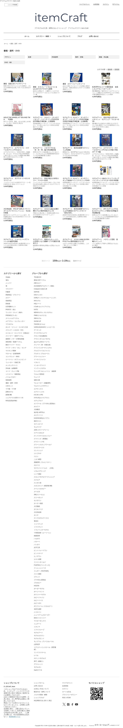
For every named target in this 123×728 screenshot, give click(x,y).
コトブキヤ (37, 453)
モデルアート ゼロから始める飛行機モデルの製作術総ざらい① (46, 210)
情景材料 (9, 380)
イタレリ (37, 362)
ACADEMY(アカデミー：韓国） (44, 286)
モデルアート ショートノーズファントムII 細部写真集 (16, 240)
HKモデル (37, 301)
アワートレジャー (40, 356)
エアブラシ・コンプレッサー (15, 321)
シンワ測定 (37, 474)
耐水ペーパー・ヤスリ (13, 345)
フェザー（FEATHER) (41, 571)
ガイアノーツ (38, 415)
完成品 (8, 277)
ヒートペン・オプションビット (16, 359)
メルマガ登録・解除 (40, 695)
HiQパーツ (37, 303)
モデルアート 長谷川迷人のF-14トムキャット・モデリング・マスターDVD (105, 119)
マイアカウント (84, 4)
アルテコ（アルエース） (42, 353)
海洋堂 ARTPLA (39, 412)
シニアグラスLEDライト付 (14, 398)
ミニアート (37, 624)
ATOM (68, 697)
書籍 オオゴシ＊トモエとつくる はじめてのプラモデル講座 (46, 88)
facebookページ (14, 716)
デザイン (8, 57)
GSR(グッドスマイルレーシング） (45, 298)
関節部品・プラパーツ (13, 295)
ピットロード (38, 553)
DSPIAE (36, 292)
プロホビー (37, 583)
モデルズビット (39, 638)
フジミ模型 (37, 574)
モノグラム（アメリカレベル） (44, 641)
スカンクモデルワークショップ (44, 477)
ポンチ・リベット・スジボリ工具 (17, 327)
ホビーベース (38, 600)
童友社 (36, 521)
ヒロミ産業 (37, 559)
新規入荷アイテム (40, 280)
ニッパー (9, 283)
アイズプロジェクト (40, 333)
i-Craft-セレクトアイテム (42, 306)
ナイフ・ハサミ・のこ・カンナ (16, 348)
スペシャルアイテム (12, 318)
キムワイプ (37, 427)
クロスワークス (39, 447)
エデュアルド (38, 400)
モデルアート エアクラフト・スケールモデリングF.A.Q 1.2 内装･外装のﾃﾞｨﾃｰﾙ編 (105, 150)
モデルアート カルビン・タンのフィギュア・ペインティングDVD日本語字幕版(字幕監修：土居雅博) (46, 119)
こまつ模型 (37, 459)
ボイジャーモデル (40, 594)
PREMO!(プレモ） (12, 315)
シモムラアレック (40, 471)
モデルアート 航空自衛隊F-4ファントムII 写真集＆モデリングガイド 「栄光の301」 (76, 211)
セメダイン (37, 500)
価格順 (110, 69)
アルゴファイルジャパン (42, 351)
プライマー (9, 289)
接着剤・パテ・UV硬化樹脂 (15, 339)
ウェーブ (37, 377)
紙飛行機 (9, 395)
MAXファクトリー (40, 618)
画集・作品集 (103, 57)
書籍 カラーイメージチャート (74, 84)
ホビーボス (37, 603)
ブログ (79, 36)
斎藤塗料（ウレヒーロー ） (43, 462)
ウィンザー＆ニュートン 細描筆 (45, 371)
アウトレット (38, 664)
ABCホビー (37, 283)
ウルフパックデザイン (41, 386)
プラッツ (37, 577)
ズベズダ (37, 491)
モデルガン (37, 667)
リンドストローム (40, 652)
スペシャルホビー (40, 489)
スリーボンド (38, 497)
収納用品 (9, 301)
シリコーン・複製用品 (13, 374)
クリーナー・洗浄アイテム (14, 336)
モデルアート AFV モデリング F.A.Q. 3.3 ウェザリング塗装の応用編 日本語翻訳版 (105, 211)
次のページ (77, 261)
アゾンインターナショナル (43, 348)
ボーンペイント (39, 591)
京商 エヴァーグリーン (41, 430)
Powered (104, 725)
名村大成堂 (37, 609)
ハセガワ (37, 539)
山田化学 (37, 644)
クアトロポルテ (39, 433)
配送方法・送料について (42, 692)
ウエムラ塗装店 (39, 374)
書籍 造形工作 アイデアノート (15, 84)
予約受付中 (37, 277)
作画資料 (55, 57)
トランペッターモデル (41, 530)
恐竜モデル (9, 392)
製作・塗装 (80, 57)
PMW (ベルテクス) (40, 315)
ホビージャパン (39, 597)
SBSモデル (37, 318)
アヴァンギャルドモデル (42, 339)
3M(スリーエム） (39, 494)
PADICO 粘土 (11, 309)
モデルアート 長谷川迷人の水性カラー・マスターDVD (46, 179)
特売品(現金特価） (12, 400)
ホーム (26, 36)
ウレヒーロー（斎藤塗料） (43, 383)
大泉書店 (37, 409)
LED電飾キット (11, 306)
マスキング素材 (11, 351)
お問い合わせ (94, 36)
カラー (8, 298)
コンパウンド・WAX (12, 356)
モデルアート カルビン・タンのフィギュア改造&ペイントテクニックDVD (76, 179)
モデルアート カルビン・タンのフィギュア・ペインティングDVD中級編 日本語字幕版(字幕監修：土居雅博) (76, 119)
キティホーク (38, 424)
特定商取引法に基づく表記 (43, 700)
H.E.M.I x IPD (38, 395)
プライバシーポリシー (69, 695)
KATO (36, 309)
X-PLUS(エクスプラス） (42, 398)
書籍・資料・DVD (15, 43)
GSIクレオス (38, 295)
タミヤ (36, 515)
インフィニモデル (40, 368)
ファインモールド (40, 562)
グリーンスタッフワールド (43, 444)
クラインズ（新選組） (41, 439)
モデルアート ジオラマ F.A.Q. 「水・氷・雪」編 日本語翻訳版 (44, 149)
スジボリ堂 (37, 483)
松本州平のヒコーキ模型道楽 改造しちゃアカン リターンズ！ (105, 88)
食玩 (7, 280)
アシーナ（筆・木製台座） (43, 345)
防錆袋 (8, 303)
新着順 (117, 69)
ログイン (106, 4)
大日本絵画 (37, 512)
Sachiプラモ (38, 670)
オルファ (37, 406)
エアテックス (38, 389)
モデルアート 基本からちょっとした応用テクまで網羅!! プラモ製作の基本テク (46, 241)
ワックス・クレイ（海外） (14, 312)
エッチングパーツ (11, 365)
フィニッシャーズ (40, 568)
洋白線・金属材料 (11, 368)
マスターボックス (40, 621)
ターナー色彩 (38, 503)
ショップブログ (39, 697)
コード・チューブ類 (12, 371)
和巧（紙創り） (39, 661)
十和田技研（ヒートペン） (43, 533)
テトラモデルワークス (41, 518)
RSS (63, 697)
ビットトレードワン (40, 550)
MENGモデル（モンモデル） (43, 312)
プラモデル (9, 324)
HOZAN (36, 586)
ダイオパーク (38, 509)
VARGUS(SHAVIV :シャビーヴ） (44, 327)
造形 (29, 57)
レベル (36, 655)
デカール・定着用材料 (13, 353)
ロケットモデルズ (40, 658)
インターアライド (40, 365)
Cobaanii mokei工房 (40, 289)
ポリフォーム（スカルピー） (43, 606)
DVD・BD (8, 62)
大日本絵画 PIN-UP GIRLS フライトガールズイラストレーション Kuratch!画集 (17, 211)
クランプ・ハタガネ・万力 (14, 330)
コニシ (36, 456)
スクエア (37, 480)
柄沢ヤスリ (37, 421)
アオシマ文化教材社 (40, 336)
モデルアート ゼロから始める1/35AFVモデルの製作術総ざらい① (76, 240)
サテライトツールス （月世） (44, 468)
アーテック (37, 330)
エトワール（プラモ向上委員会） (45, 403)
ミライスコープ (39, 630)
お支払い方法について (41, 689)
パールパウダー (11, 377)
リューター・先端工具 (13, 362)
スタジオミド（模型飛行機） (43, 486)
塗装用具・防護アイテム (14, 342)
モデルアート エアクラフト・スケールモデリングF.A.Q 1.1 (16, 149)
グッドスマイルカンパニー (43, 436)
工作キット (9, 386)
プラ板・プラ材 (11, 389)
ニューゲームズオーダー (42, 615)
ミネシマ (37, 627)
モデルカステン (39, 635)
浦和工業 (37, 380)
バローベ (37, 541)
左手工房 (37, 547)
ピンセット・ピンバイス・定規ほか (17, 333)
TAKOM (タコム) (39, 324)
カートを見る (66, 692)
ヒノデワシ (37, 556)
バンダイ (37, 544)
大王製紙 (37, 506)
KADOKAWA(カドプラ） (42, 418)
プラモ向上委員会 (40, 580)
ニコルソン (37, 612)
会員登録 (96, 4)
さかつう (37, 465)
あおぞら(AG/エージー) (41, 342)
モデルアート (38, 632)
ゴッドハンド (38, 450)
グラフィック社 (39, 442)
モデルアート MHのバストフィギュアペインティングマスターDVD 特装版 (105, 179)
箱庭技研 (37, 536)
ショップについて (64, 36)
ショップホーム (39, 683)
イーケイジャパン (40, 359)
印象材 (8, 292)
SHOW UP (37, 321)
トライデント (38, 527)
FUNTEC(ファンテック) (42, 565)
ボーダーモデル (39, 588)
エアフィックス (39, 392)
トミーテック (38, 524)
